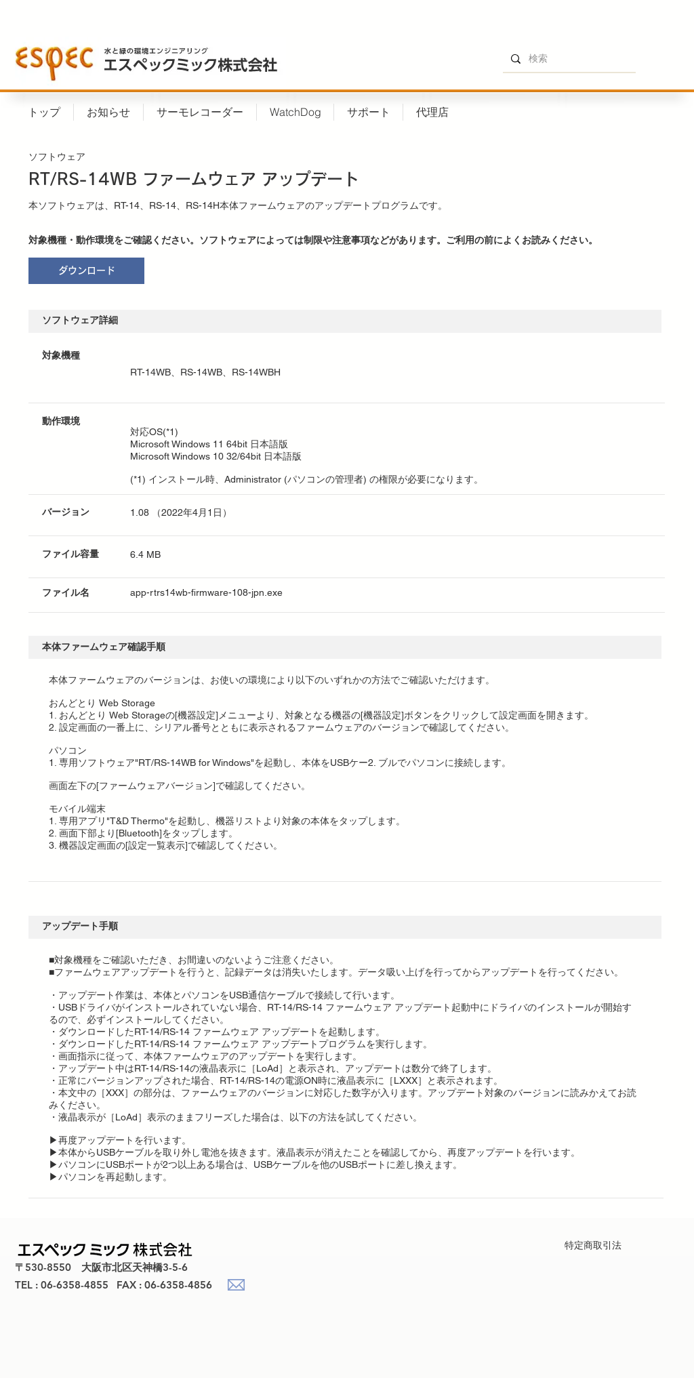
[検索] (568, 59)
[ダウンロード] (86, 271)
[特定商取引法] (593, 1246)
